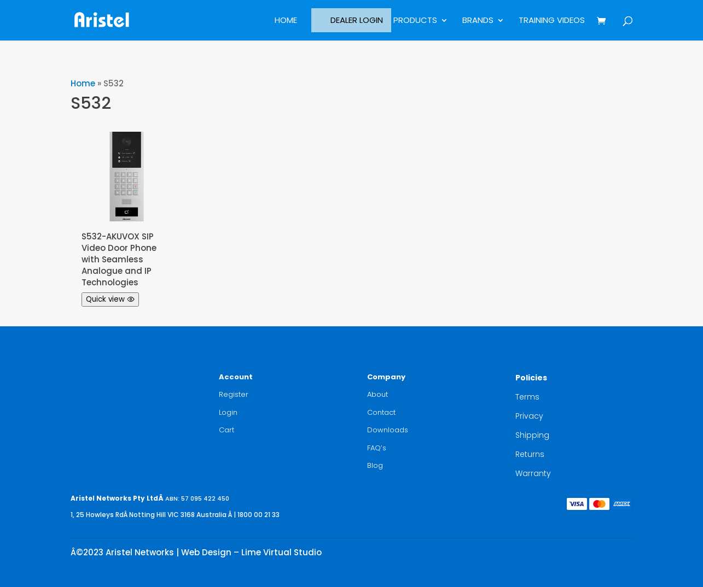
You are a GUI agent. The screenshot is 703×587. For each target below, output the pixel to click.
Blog (375, 465)
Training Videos (552, 21)
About (377, 394)
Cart (226, 430)
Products (415, 21)
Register (233, 394)
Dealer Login (356, 20)
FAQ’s (376, 448)
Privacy (529, 415)
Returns (529, 454)
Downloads (387, 430)
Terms (527, 396)
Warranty (533, 473)
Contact (381, 412)
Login (228, 412)
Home (286, 21)
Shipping (532, 435)
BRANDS (477, 21)
